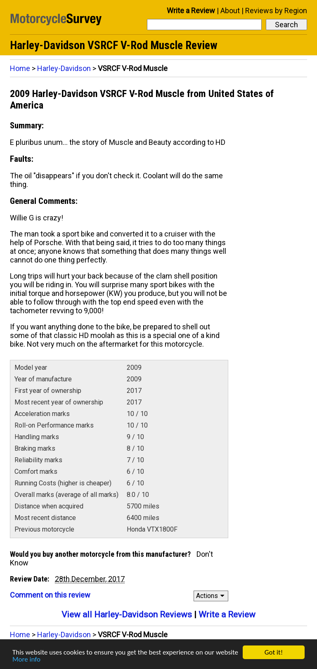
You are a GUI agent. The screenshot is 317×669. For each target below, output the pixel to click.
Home (20, 68)
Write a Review (191, 10)
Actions (211, 596)
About (230, 10)
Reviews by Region (276, 10)
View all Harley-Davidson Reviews (127, 614)
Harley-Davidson (64, 68)
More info (26, 659)
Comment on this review (50, 595)
